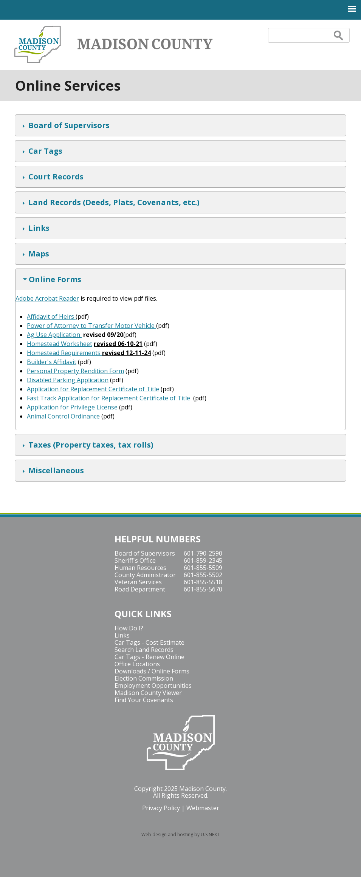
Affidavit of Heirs (51, 316)
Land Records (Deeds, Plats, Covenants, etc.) (113, 203)
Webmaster (202, 808)
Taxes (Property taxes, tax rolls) (89, 446)
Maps (37, 255)
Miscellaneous (55, 471)
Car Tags (44, 152)
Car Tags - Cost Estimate (149, 642)
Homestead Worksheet (59, 344)
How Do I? (129, 628)
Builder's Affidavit (51, 362)
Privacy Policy (161, 808)
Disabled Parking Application (67, 380)
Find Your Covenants (144, 700)
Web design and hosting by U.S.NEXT (180, 834)
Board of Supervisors (68, 126)
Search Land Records (144, 649)
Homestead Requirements (64, 353)
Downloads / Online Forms (152, 671)
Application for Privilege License (72, 407)
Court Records (55, 177)
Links (38, 229)
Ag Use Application (53, 334)
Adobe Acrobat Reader (47, 298)
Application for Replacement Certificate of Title (93, 389)
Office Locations (137, 664)
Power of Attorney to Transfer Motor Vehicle (91, 325)
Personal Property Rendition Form (75, 371)
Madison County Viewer (148, 693)
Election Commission (144, 678)
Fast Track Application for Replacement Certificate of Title (108, 398)
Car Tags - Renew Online (149, 657)
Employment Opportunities (153, 685)
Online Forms (54, 280)
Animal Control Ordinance (63, 416)
